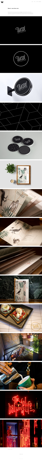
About (32, 1)
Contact (37, 1)
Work (34, 1)
